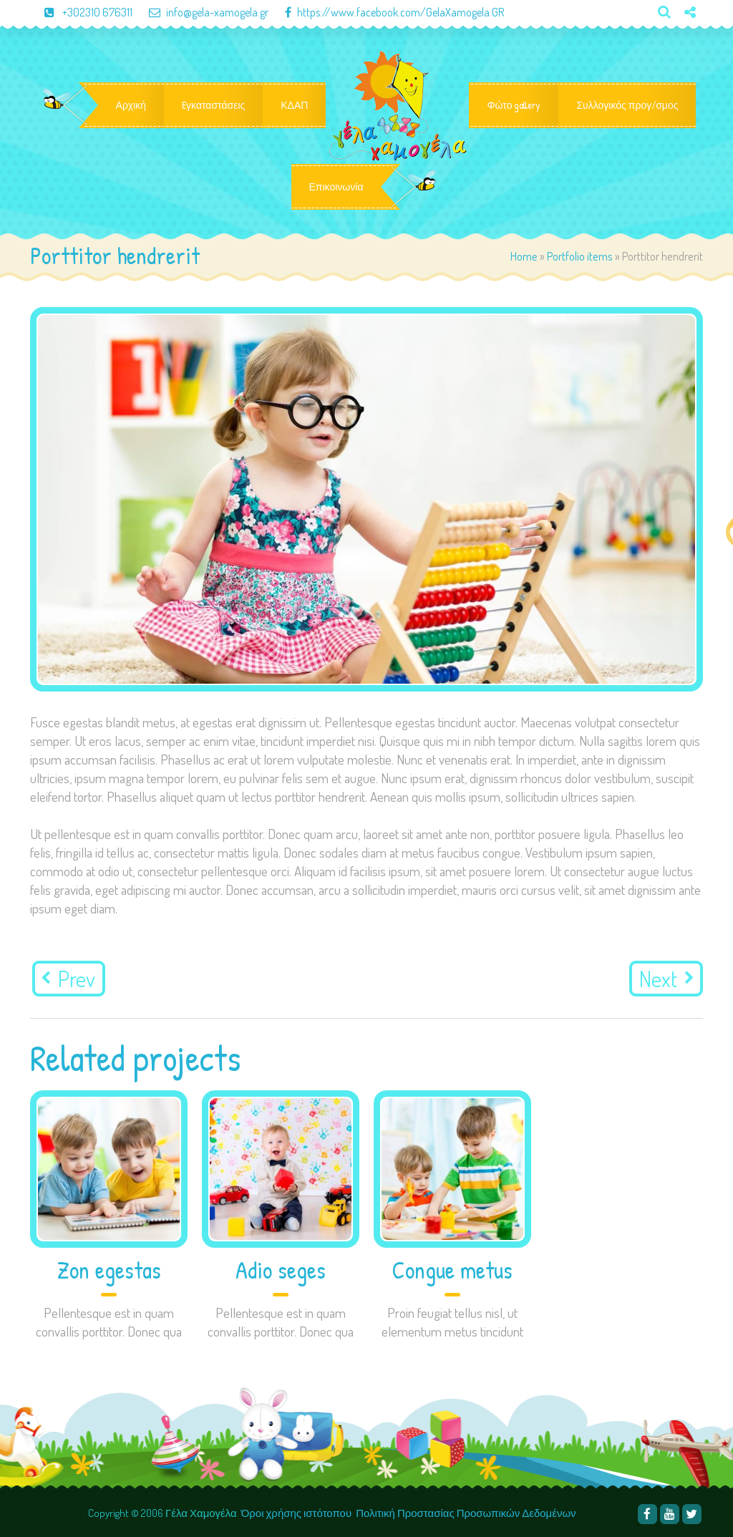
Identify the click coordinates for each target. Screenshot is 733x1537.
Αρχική (131, 105)
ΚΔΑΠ (294, 105)
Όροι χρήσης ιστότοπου (296, 1513)
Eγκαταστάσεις (213, 105)
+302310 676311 (82, 12)
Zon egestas (109, 1270)
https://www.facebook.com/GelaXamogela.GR (387, 12)
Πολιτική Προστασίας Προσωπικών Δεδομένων (467, 1513)
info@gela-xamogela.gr (201, 12)
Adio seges (281, 1270)
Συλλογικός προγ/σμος (627, 105)
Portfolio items (580, 255)
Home (524, 255)
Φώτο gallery (513, 105)
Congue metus (452, 1270)
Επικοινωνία (336, 187)
